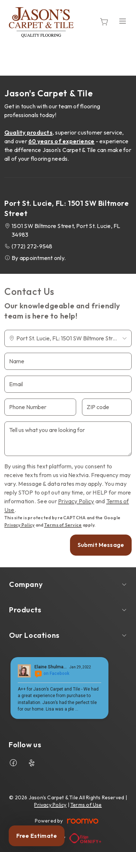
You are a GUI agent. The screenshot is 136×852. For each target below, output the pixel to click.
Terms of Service (63, 525)
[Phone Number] (40, 407)
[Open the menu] (122, 21)
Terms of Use (86, 804)
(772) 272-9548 (32, 246)
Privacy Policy (76, 501)
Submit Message (101, 544)
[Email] (68, 384)
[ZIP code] (107, 407)
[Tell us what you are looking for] (68, 438)
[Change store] (68, 338)
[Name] (68, 361)
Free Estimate (36, 835)
